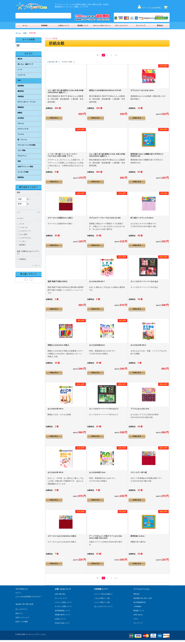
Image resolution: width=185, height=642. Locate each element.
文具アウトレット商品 (25, 166)
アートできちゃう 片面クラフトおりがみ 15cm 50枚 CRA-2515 (105, 537)
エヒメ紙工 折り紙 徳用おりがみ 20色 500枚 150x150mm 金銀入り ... (66, 91)
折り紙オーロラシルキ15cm (142, 218)
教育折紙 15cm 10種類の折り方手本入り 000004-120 (147, 155)
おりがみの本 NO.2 (138, 345)
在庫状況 (21, 259)
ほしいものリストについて (103, 606)
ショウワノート (24, 231)
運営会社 (160, 25)
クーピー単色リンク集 (102, 602)
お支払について (63, 25)
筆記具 (20, 59)
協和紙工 (21, 245)
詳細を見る (54, 118)
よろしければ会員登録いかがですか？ (28, 596)
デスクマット (22, 156)
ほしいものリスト (21, 609)
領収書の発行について (62, 615)
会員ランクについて (22, 617)
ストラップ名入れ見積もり (103, 594)
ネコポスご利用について (63, 606)
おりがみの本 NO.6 (55, 472)
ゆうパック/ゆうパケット (102, 25)
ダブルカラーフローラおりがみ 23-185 (105, 218)
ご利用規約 (137, 606)
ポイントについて (121, 25)
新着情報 (44, 25)
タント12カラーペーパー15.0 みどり (104, 409)
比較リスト (19, 613)
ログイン (18, 593)
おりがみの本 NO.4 (55, 409)
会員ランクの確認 (21, 621)
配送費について (82, 25)
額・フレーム (22, 140)
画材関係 (21, 86)
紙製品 (20, 113)
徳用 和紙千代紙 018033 (57, 281)
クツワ (20, 224)
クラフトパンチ (23, 129)
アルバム (21, 123)
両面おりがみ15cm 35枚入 (58, 345)
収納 (19, 161)
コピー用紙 (21, 150)
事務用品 (21, 107)
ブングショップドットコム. (36, 634)
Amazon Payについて (62, 623)
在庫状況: (49, 108)
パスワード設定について (63, 602)
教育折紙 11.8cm (137, 536)
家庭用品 (21, 177)
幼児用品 (21, 118)
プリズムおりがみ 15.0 (140, 409)
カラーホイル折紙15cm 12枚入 (60, 218)
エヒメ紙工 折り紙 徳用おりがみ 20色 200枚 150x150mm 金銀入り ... (107, 155)
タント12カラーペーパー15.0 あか (144, 281)
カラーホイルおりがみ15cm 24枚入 (62, 536)
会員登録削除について (62, 610)
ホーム (25, 25)
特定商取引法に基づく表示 (142, 598)
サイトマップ (140, 25)
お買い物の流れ (60, 594)
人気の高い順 (53, 62)
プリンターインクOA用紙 (26, 145)
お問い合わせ (138, 615)
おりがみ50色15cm (97, 345)
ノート (20, 69)
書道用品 (21, 91)
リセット (37, 265)
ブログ (135, 619)
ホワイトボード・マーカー (27, 102)
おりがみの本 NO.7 (97, 281)
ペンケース (21, 75)
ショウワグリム (24, 238)
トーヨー (21, 241)
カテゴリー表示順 (51, 38)
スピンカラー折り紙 (139, 472)
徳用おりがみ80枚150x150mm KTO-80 (105, 90)
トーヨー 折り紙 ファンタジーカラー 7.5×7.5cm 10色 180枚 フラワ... (62, 155)
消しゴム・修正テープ (25, 64)
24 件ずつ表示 (68, 62)
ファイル (21, 134)
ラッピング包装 (23, 172)
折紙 (25, 33)
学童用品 (21, 96)
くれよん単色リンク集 (102, 598)
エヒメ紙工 (22, 234)
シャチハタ (22, 227)
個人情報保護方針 (139, 602)
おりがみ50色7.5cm (97, 472)
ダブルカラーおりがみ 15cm (142, 90)
